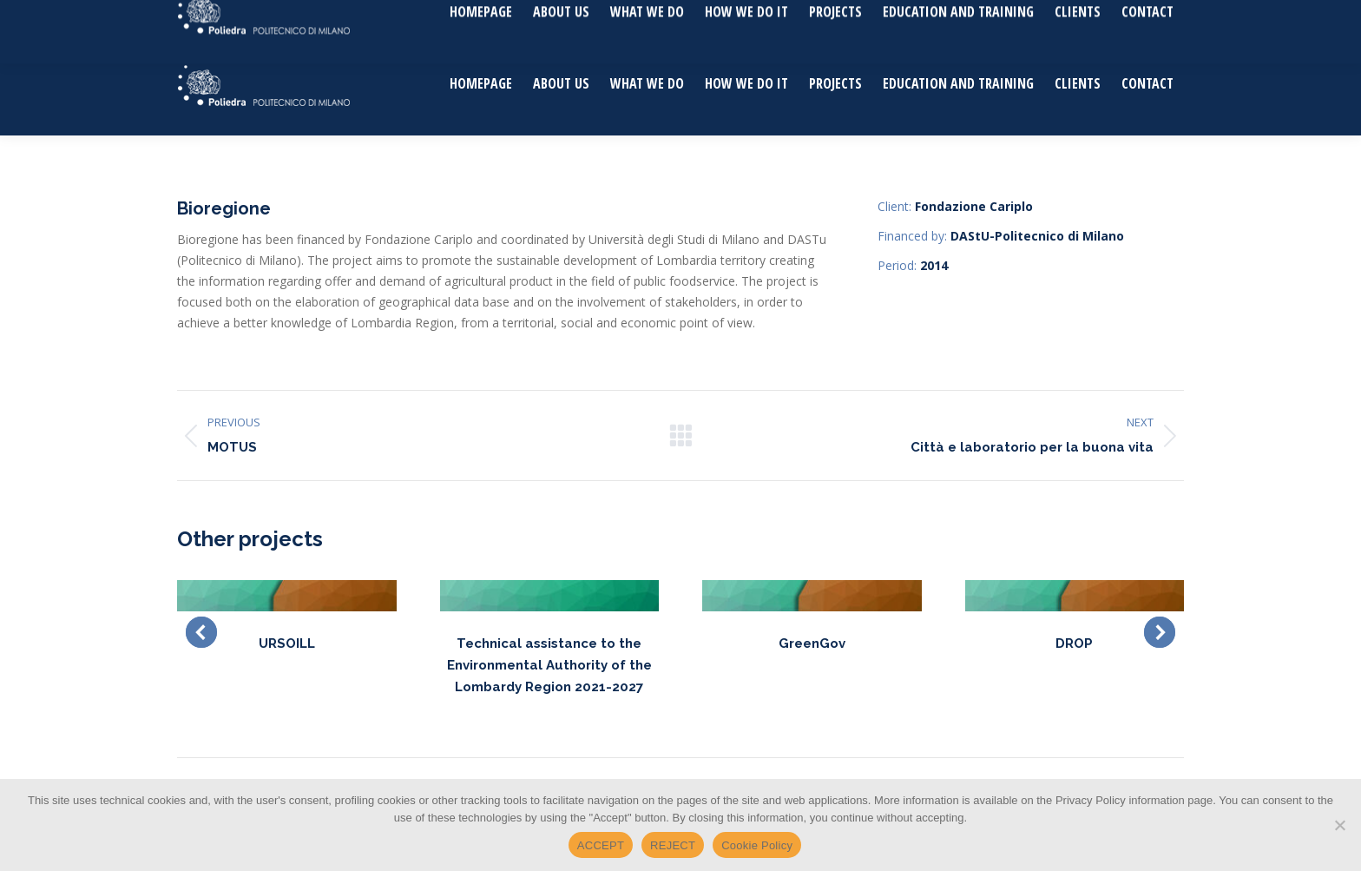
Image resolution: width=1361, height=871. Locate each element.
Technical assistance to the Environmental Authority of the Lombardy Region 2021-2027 (549, 665)
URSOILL (287, 643)
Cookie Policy (756, 845)
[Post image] (287, 595)
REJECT (672, 845)
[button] (201, 632)
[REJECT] (1339, 825)
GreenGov (812, 643)
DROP (1074, 643)
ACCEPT (600, 845)
